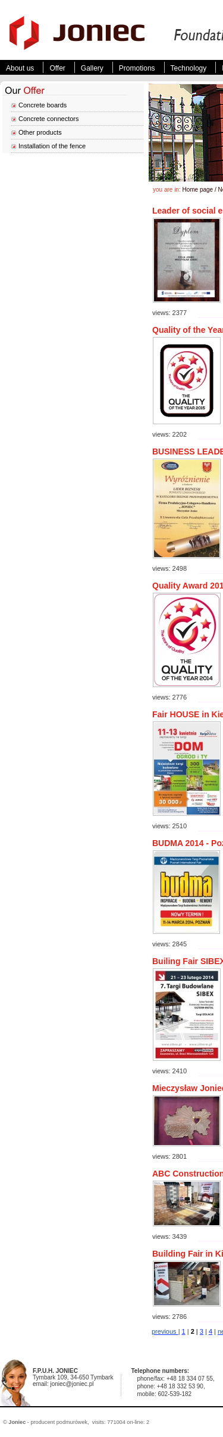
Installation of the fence (52, 146)
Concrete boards (42, 105)
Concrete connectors (48, 118)
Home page (197, 189)
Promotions (137, 68)
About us (20, 68)
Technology (189, 68)
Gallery (92, 68)
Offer (57, 68)
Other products (40, 132)
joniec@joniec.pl (71, 1384)
